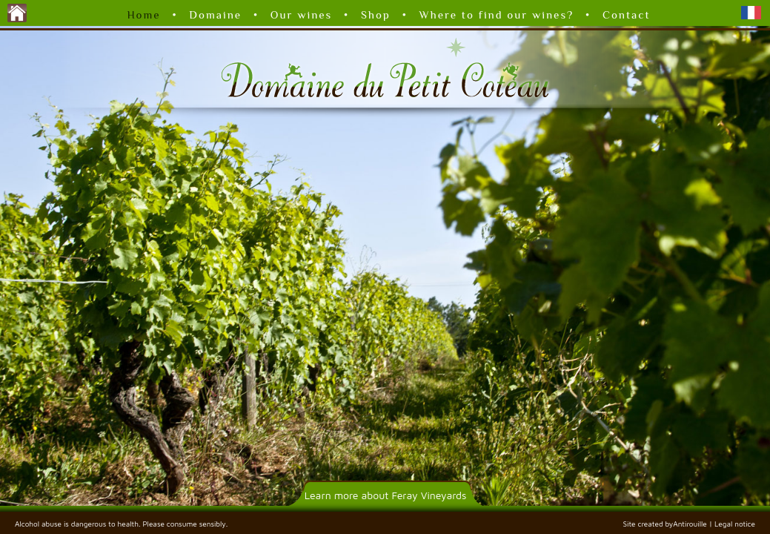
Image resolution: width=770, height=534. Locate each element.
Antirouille (690, 523)
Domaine (215, 14)
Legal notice (734, 523)
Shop (376, 14)
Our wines (302, 14)
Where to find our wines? (496, 14)
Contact (627, 14)
